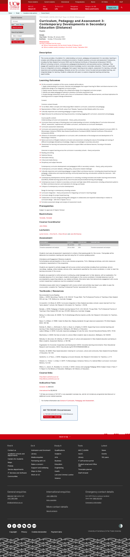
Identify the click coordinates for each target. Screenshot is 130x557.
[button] (112, 8)
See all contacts (51, 511)
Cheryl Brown (62, 234)
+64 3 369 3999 (12, 498)
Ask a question (51, 500)
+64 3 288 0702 (51, 496)
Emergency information (93, 502)
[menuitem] (32, 8)
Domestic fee (43, 387)
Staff (121, 2)
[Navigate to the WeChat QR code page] (24, 526)
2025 (17, 24)
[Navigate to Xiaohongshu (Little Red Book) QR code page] (34, 526)
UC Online (105, 2)
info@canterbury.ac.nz (14, 502)
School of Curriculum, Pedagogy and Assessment (77, 401)
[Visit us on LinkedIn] (19, 526)
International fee (44, 390)
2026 (22, 24)
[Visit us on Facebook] (9, 526)
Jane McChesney (75, 234)
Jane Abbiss (43, 226)
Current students (49, 2)
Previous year (48, 417)
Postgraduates (79, 2)
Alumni (93, 2)
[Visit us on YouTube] (29, 526)
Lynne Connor (43, 234)
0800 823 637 (97, 498)
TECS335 (42, 218)
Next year (57, 417)
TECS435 (49, 218)
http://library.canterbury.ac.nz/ (49, 379)
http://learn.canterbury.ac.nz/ (48, 377)
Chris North (53, 234)
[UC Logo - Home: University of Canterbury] (14, 6)
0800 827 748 (11, 496)
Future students (33, 2)
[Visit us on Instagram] (14, 526)
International (65, 2)
